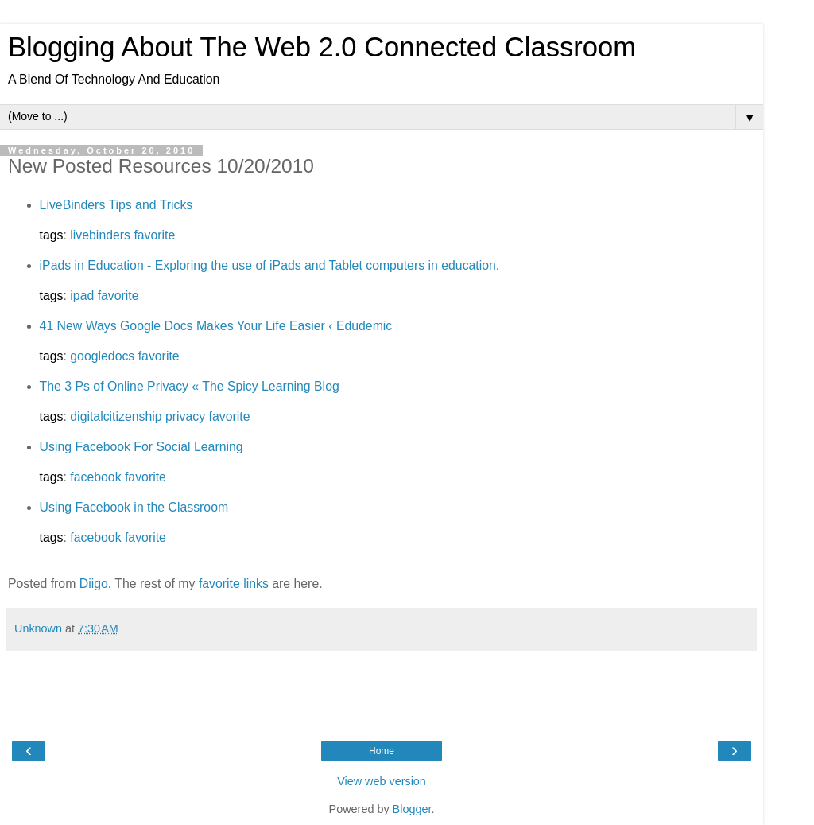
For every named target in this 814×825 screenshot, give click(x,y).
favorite (154, 235)
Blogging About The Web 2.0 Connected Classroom (322, 47)
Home (381, 751)
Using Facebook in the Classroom (134, 507)
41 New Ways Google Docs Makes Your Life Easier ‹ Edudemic (216, 326)
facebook (95, 477)
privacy (185, 416)
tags (52, 235)
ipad (82, 295)
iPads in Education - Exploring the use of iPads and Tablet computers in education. (270, 265)
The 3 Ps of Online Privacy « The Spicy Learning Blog (189, 386)
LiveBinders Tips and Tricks (116, 205)
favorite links (234, 583)
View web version (381, 781)
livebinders (100, 235)
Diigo (93, 583)
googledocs (102, 356)
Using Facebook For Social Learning (141, 446)
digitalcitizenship (115, 416)
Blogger (412, 809)
